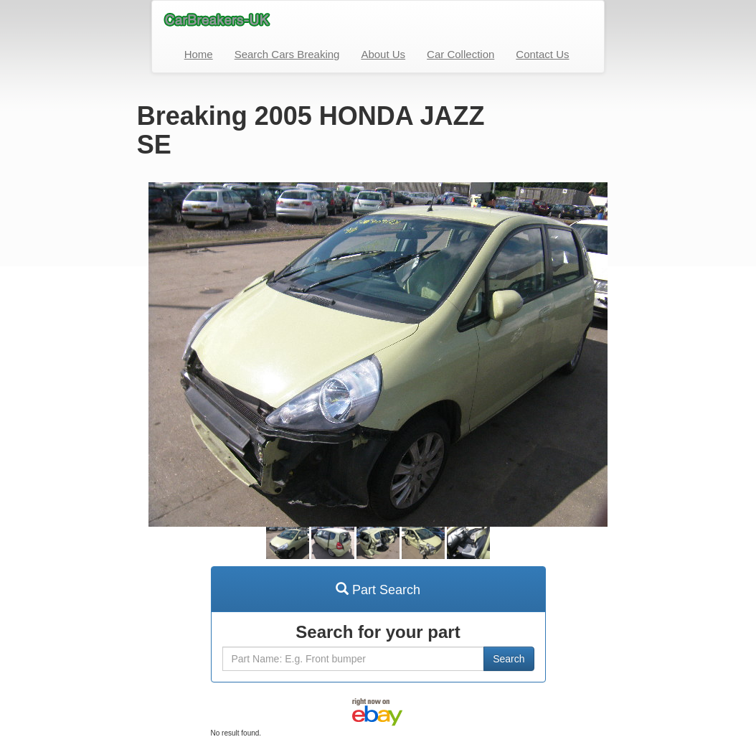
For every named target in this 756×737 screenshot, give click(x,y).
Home (198, 54)
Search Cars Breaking (287, 54)
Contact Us (542, 54)
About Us (383, 54)
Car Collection (460, 54)
